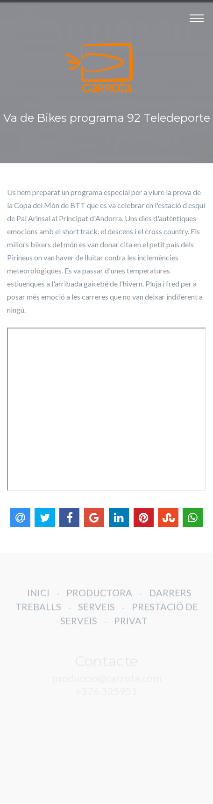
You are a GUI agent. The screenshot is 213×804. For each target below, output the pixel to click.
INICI (38, 597)
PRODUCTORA (99, 597)
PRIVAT (130, 625)
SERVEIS (96, 611)
